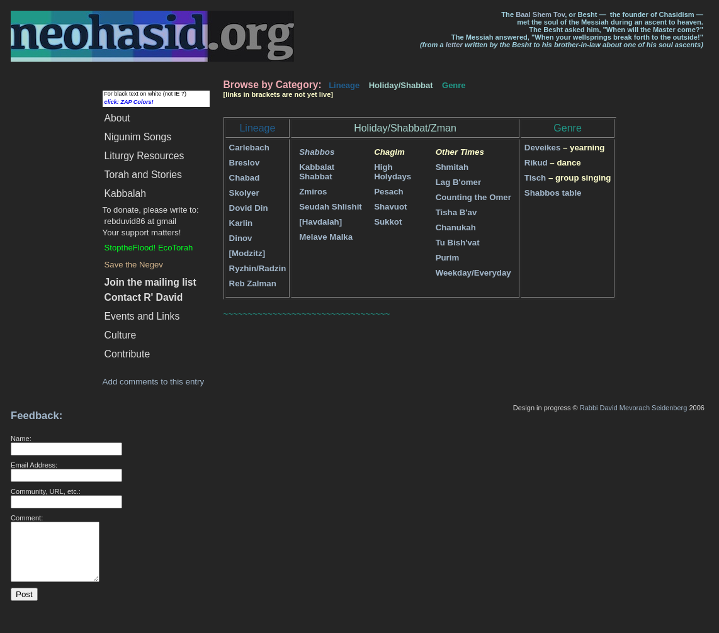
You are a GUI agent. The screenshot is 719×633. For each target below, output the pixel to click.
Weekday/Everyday (473, 272)
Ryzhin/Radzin (257, 268)
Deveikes (542, 147)
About (117, 118)
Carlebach (249, 147)
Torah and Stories (143, 174)
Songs (138, 137)
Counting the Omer (473, 197)
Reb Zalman (252, 283)
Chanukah (456, 227)
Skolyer (244, 193)
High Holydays (392, 171)
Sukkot (388, 222)
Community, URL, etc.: (46, 491)
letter (454, 44)
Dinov (240, 238)
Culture (121, 335)
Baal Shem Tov (540, 14)
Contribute (127, 354)
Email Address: (34, 465)
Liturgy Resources (144, 155)
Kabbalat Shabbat (316, 171)
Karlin (241, 223)
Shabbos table (553, 193)
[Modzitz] (247, 253)
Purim (448, 257)
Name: (21, 438)
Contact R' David (144, 297)
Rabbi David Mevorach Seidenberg (634, 408)
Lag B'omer (458, 182)
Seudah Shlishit (330, 206)
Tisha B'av (456, 212)
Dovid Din (248, 208)
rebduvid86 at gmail (140, 221)
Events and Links (142, 316)
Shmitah (452, 167)
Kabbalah (125, 193)
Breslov (244, 162)
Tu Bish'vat (458, 242)
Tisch (535, 177)
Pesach (388, 191)
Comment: (27, 518)
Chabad (244, 177)
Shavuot (390, 206)
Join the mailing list (150, 282)
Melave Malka (326, 237)
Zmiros (313, 191)
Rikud (536, 162)
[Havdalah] (320, 222)
